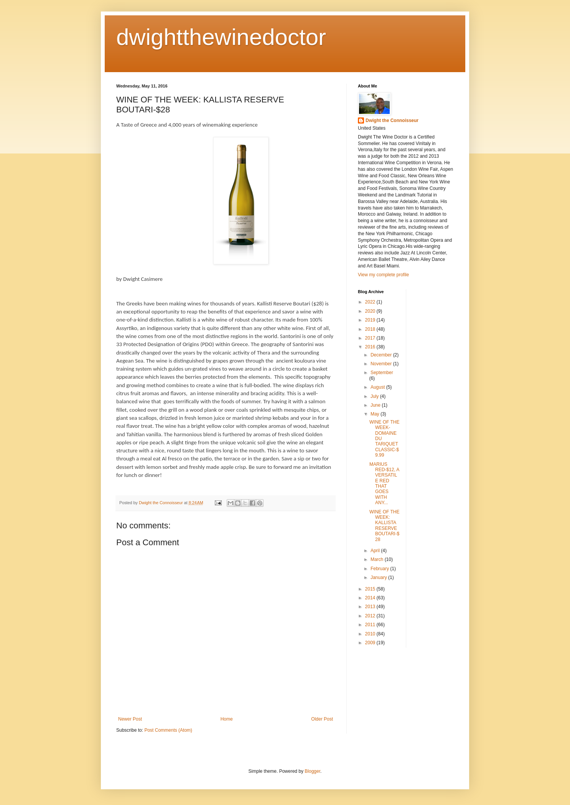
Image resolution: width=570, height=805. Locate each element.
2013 (371, 606)
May (376, 414)
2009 (371, 642)
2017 (371, 338)
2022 (371, 302)
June (376, 405)
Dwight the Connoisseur (392, 120)
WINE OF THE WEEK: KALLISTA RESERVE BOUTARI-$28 (384, 525)
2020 (371, 311)
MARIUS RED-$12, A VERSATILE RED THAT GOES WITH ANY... (384, 484)
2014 (371, 597)
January (379, 577)
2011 (371, 624)
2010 (371, 634)
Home (227, 719)
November (382, 363)
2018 (371, 329)
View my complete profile (383, 274)
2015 (371, 589)
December (382, 355)
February (380, 568)
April (376, 550)
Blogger (312, 771)
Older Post (322, 719)
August (378, 387)
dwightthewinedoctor (221, 37)
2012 (371, 616)
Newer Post (130, 719)
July (375, 396)
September (382, 372)
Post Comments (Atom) (168, 730)
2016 (371, 347)
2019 (371, 320)
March (378, 559)
